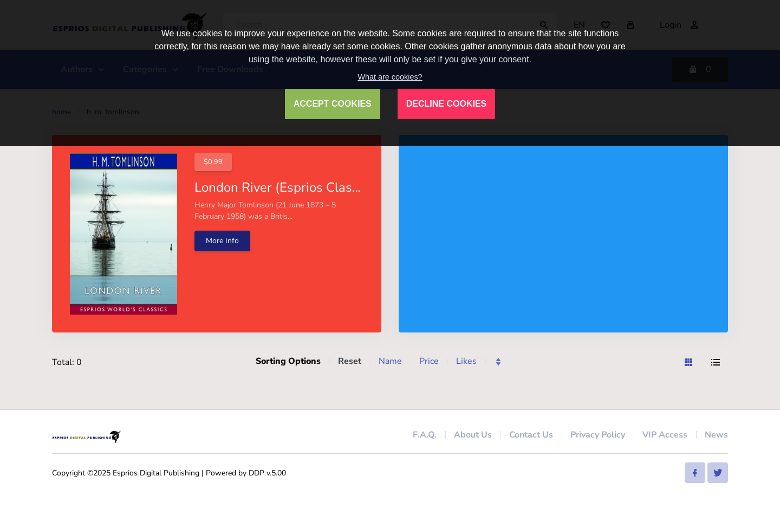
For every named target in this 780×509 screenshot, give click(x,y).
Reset (349, 361)
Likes (466, 361)
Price (429, 361)
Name (390, 361)
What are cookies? (390, 77)
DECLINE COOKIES (446, 103)
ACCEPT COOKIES (333, 103)
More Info (222, 241)
